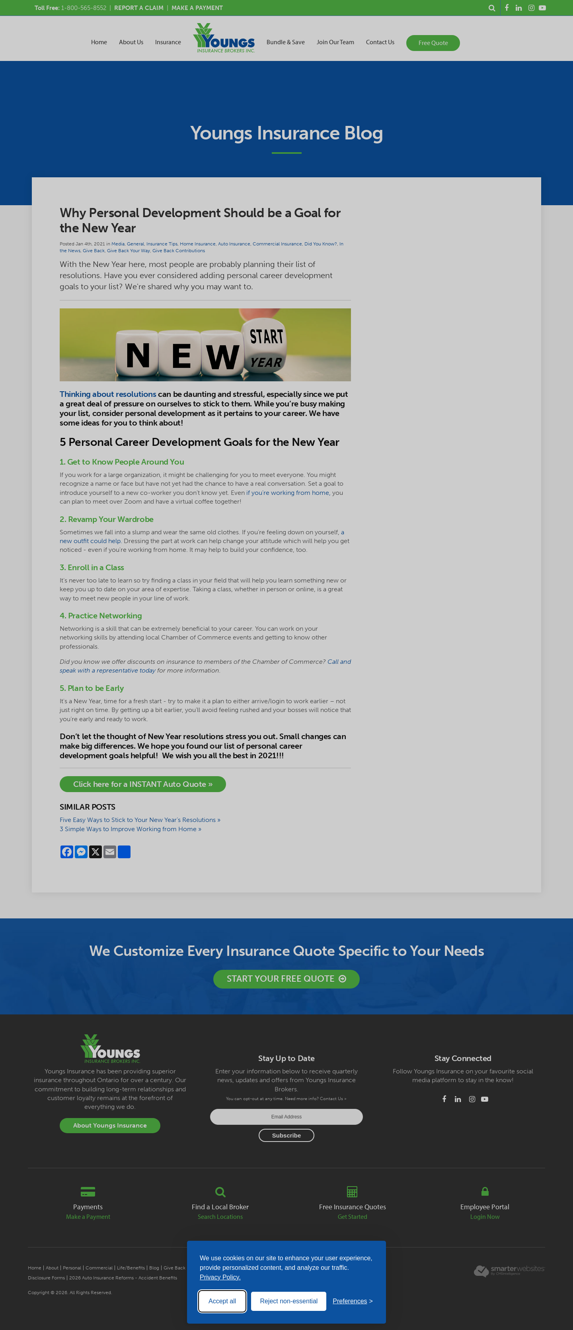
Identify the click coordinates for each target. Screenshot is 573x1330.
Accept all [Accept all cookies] (222, 1301)
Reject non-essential (289, 1301)
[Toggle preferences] (353, 1301)
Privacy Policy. (220, 1277)
